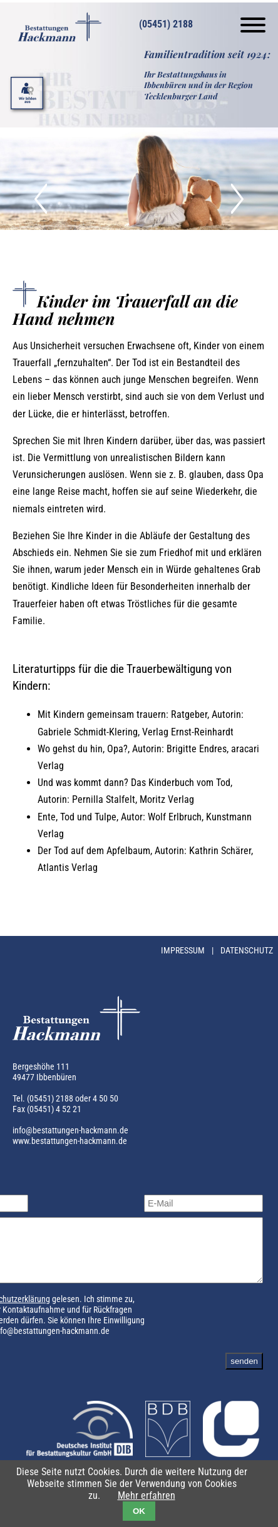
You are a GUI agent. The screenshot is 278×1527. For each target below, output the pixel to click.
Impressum (184, 950)
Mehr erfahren (146, 1495)
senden (244, 1372)
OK (139, 1511)
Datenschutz (246, 950)
